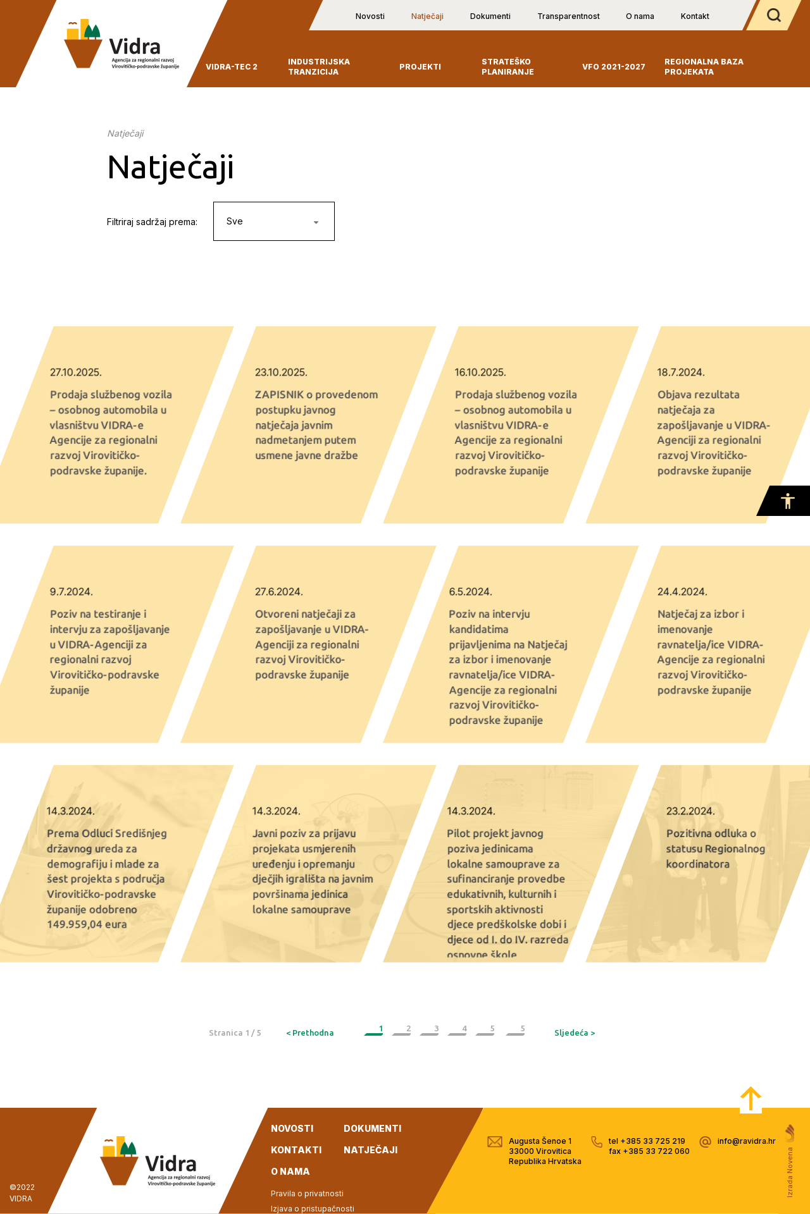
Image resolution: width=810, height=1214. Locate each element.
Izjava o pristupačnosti (312, 1208)
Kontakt (695, 16)
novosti (292, 1128)
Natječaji (427, 16)
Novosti (370, 16)
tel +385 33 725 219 (647, 1141)
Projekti (420, 66)
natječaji (370, 1149)
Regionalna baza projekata (704, 67)
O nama (640, 16)
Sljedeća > (574, 1032)
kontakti (296, 1149)
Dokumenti (490, 16)
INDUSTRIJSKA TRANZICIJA (319, 67)
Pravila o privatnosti (307, 1193)
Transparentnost (568, 16)
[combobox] (274, 221)
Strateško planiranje (508, 67)
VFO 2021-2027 (613, 66)
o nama (290, 1171)
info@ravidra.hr (747, 1141)
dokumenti (372, 1128)
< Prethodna (310, 1032)
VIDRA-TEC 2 (232, 66)
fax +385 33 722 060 (649, 1151)
